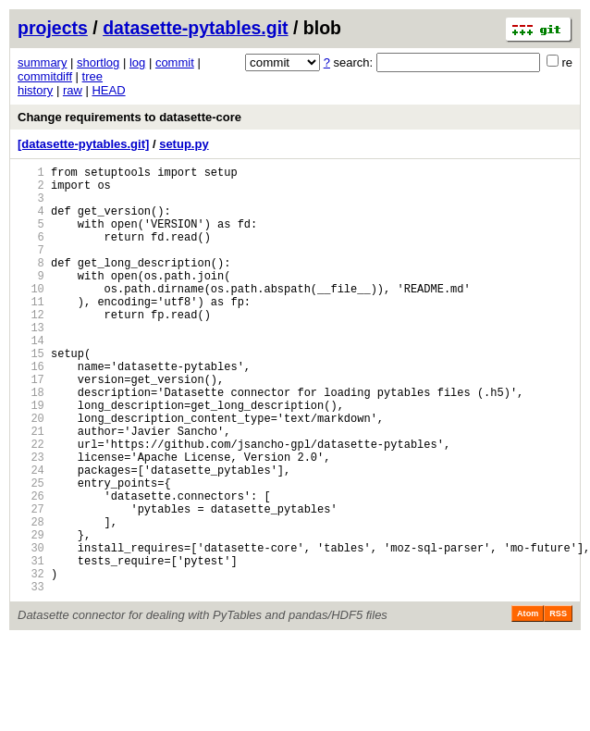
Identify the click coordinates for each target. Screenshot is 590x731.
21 (31, 489)
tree (92, 76)
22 (31, 505)
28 (31, 599)
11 (31, 332)
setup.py (183, 144)
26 (31, 568)
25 (31, 552)
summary (42, 62)
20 (31, 473)
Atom (527, 705)
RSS (558, 705)
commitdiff (45, 76)
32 (31, 662)
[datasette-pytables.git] (83, 144)
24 (31, 536)
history (35, 90)
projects (53, 28)
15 (31, 395)
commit (174, 62)
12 (31, 347)
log (137, 62)
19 (31, 457)
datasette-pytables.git (195, 28)
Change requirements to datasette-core (129, 117)
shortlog (98, 62)
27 (31, 583)
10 (31, 316)
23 (31, 520)
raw (72, 90)
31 (31, 646)
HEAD (108, 90)
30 (31, 630)
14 (31, 379)
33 (31, 678)
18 (31, 442)
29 (31, 615)
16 (31, 410)
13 (31, 363)
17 (31, 426)
